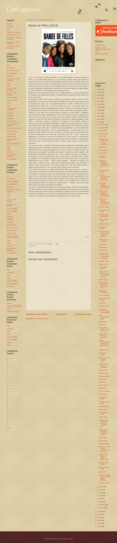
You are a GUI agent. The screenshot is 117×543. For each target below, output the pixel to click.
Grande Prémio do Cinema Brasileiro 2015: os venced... (104, 449)
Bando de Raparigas (35, 77)
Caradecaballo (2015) (103, 413)
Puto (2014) (102, 136)
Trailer (9, 149)
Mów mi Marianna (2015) (104, 210)
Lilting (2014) (103, 244)
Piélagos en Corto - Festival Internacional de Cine (102, 49)
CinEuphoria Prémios (13, 35)
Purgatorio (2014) (104, 376)
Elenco (9, 103)
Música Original (11, 121)
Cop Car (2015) (103, 373)
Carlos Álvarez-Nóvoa (103, 220)
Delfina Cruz (102, 409)
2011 (99, 520)
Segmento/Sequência (13, 143)
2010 (99, 523)
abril (100, 498)
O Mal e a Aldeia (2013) (104, 171)
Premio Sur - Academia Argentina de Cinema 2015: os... (104, 164)
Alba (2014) (102, 472)
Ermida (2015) (103, 394)
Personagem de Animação (12, 109)
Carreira (9, 303)
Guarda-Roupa (11, 134)
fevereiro (102, 504)
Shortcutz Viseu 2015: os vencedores (103, 365)
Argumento (10, 113)
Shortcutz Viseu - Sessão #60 (104, 215)
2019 (99, 110)
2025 (99, 92)
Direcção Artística (12, 131)
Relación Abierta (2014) (104, 468)
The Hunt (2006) (104, 306)
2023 (99, 98)
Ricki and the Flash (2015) (103, 291)
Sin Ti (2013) (103, 153)
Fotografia (10, 118)
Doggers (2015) (103, 264)
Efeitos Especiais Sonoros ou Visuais (13, 236)
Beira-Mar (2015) (104, 207)
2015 (99, 122)
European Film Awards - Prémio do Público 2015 (103, 457)
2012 (99, 517)
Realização (10, 76)
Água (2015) (102, 147)
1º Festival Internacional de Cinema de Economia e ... (104, 177)
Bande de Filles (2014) (103, 463)
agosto (101, 486)
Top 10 (9, 345)
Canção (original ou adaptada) (13, 124)
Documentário (11, 68)
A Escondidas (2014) (103, 268)
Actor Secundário (12, 97)
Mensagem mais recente (36, 314)
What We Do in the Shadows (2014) (104, 359)
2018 (99, 113)
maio (100, 495)
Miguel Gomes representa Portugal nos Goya (103, 285)
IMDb (8, 29)
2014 (99, 511)
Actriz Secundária (12, 100)
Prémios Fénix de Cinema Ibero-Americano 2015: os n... (104, 234)
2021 (99, 104)
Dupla (8, 105)
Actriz (8, 86)
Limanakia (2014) (104, 261)
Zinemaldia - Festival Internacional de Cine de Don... (104, 185)
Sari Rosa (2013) (104, 483)
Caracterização (11, 136)
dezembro (102, 124)
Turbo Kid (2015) (104, 406)
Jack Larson (102, 247)
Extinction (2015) (104, 350)
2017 (99, 116)
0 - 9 (8, 428)
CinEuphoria (23, 9)
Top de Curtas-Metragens (11, 155)
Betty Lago (102, 324)
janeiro (101, 507)
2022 (99, 101)
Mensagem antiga (83, 314)
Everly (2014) (103, 370)
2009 (99, 526)
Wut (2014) (102, 303)
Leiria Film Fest (100, 45)
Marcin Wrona (103, 280)
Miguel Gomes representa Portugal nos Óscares (103, 432)
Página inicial (61, 314)
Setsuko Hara (103, 440)
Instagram (10, 26)
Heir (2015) (102, 382)
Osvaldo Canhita (104, 444)
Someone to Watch (12, 311)
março (101, 502)
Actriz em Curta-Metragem (12, 93)
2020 (99, 107)
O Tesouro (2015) (104, 391)
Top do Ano (10, 152)
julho (100, 490)
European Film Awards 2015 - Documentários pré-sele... (104, 274)
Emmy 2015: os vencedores (103, 240)
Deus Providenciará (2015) (104, 317)
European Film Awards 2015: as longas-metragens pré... (104, 423)
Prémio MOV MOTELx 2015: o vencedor (104, 329)
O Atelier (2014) (103, 224)
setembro (102, 133)
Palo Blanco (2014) (102, 227)
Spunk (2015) (103, 250)
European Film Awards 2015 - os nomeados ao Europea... (104, 255)
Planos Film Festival (101, 54)
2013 (99, 514)
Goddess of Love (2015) (104, 402)
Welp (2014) (102, 379)
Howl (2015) (102, 388)
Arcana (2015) (103, 417)
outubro (101, 130)
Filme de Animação (13, 70)
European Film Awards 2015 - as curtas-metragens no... (104, 141)
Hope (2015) (103, 321)
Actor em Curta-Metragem (12, 89)
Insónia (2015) (103, 385)
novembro (102, 128)
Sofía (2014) (102, 150)
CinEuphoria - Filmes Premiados (13, 42)
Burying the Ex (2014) (103, 398)
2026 (99, 89)
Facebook (10, 24)
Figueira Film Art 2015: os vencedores (104, 335)
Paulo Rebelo (103, 437)
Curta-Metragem (12, 73)
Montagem (10, 115)
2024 (99, 95)
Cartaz (9, 146)
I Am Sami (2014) (104, 295)
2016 (99, 119)
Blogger (70, 539)
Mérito (9, 309)
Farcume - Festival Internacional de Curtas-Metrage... (104, 477)
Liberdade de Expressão (14, 306)
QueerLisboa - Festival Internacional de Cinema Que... (104, 201)
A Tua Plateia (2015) (103, 353)
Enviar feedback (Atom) (41, 318)
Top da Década (11, 159)
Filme (8, 65)
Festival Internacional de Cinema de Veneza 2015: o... (104, 344)
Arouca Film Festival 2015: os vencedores (104, 310)
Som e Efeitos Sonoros (14, 128)
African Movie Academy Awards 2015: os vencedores (104, 193)
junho (101, 493)
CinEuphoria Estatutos (14, 32)
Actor (8, 83)
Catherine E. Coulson (103, 157)
